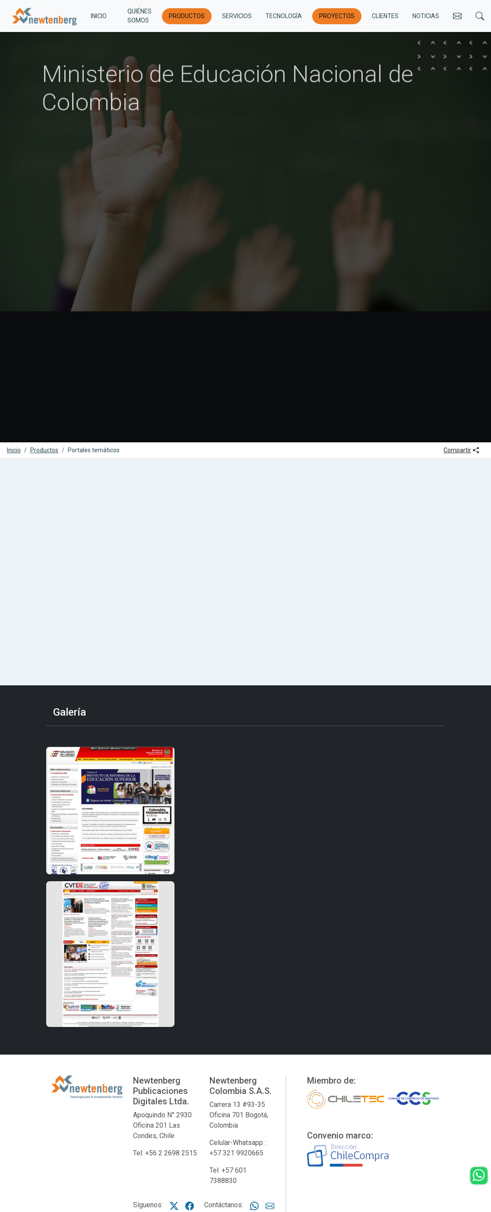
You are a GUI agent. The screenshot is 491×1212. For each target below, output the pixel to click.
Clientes (385, 16)
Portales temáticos (94, 450)
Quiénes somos (139, 16)
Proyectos (337, 16)
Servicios (237, 16)
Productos (187, 16)
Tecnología (284, 16)
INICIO (99, 16)
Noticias (425, 16)
